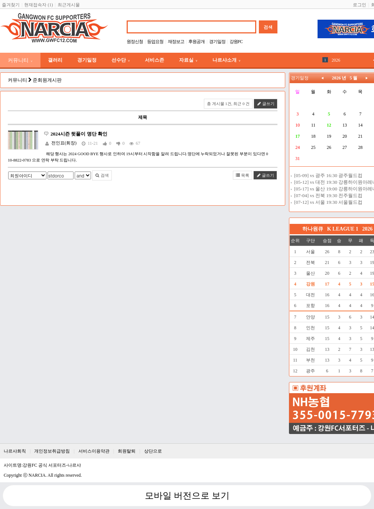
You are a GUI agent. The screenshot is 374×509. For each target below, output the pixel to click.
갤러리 (55, 60)
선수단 (120, 60)
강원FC (236, 41)
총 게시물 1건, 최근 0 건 (228, 103)
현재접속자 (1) (38, 4)
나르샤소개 (226, 60)
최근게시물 (69, 4)
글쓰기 (265, 103)
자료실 (188, 60)
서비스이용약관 (94, 451)
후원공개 (196, 41)
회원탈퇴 (127, 451)
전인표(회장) (64, 143)
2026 (336, 60)
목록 (243, 175)
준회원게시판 (47, 80)
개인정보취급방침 (52, 451)
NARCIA (37, 475)
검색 (102, 175)
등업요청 (155, 41)
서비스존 (154, 60)
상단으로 (153, 451)
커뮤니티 (20, 60)
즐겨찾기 (11, 4)
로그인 (359, 4)
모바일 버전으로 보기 (187, 495)
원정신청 (135, 41)
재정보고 (176, 41)
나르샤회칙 (15, 451)
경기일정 (217, 41)
